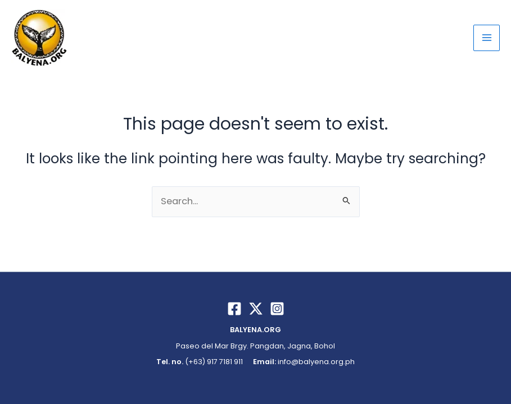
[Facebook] (234, 308)
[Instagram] (277, 308)
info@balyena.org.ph (316, 361)
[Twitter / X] (255, 308)
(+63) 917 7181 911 (213, 361)
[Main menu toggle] (486, 38)
